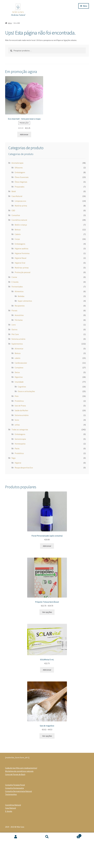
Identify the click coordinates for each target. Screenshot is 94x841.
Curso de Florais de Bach (15, 774)
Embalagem (20, 172)
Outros (14, 329)
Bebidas (21, 296)
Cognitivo (22, 386)
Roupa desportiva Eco (24, 467)
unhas (17, 424)
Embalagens (20, 244)
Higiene (18, 463)
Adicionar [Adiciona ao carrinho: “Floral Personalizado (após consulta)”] (47, 546)
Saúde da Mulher (21, 410)
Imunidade (19, 382)
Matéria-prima (21, 205)
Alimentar (19, 348)
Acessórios (19, 315)
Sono (17, 420)
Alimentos (19, 291)
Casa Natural (17, 196)
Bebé (14, 191)
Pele (17, 396)
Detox (17, 372)
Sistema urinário (18, 339)
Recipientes (20, 305)
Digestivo (19, 377)
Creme (14, 277)
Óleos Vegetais (21, 182)
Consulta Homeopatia (14, 788)
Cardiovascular (21, 363)
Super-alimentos (25, 301)
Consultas (16, 215)
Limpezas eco (20, 201)
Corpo (17, 239)
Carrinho (72, 835)
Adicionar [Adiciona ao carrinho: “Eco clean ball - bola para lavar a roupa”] (24, 134)
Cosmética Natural (13, 805)
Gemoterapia (20, 439)
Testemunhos (11, 794)
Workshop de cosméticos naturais (19, 771)
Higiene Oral (20, 263)
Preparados (19, 186)
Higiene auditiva (21, 248)
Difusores (19, 167)
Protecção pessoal (22, 272)
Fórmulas (19, 320)
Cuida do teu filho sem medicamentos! (21, 768)
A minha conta (15, 837)
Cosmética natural (19, 220)
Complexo (19, 367)
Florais (14, 310)
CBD (13, 210)
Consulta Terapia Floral (15, 785)
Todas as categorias (20, 429)
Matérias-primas (22, 267)
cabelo (17, 358)
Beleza (17, 229)
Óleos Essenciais (22, 177)
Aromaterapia (17, 163)
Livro (14, 324)
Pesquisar (47, 837)
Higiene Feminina (22, 253)
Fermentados (17, 286)
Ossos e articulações (26, 391)
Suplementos (17, 344)
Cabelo (18, 234)
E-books (15, 282)
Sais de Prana (20, 405)
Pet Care (15, 334)
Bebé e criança (21, 224)
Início (10, 23)
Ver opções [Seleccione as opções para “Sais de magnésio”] (47, 736)
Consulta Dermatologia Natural (18, 791)
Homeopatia (20, 443)
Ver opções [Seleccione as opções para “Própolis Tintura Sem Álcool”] (47, 612)
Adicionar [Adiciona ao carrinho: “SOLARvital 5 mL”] (47, 670)
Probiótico (19, 401)
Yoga (13, 458)
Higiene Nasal (20, 258)
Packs (17, 448)
